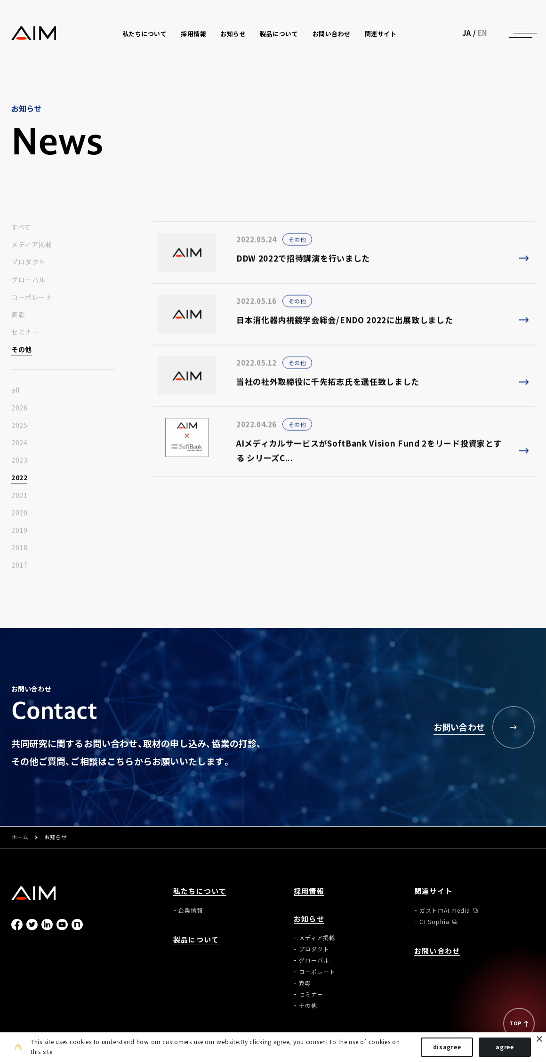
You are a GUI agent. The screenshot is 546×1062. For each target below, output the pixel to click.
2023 (19, 460)
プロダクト (28, 262)
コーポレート (31, 297)
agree (505, 1047)
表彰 (18, 315)
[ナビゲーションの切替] (520, 33)
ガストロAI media (444, 910)
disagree (447, 1047)
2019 (19, 530)
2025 (19, 425)
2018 (19, 548)
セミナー (25, 332)
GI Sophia (434, 921)
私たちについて (199, 891)
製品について (279, 34)
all (15, 390)
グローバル (28, 280)
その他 (21, 349)
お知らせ (309, 919)
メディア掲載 (31, 244)
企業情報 (190, 910)
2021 (19, 495)
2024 (19, 443)
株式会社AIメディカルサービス (33, 33)
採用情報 (193, 34)
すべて (21, 227)
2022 (19, 478)
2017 (19, 565)
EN (483, 33)
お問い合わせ (332, 34)
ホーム (19, 837)
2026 (19, 408)
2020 (19, 513)
